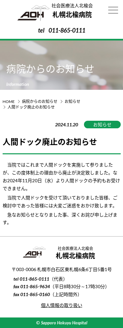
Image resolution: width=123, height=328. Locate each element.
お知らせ (72, 101)
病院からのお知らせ (39, 101)
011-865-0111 (67, 30)
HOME (9, 101)
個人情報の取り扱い (61, 305)
